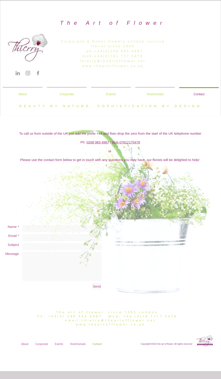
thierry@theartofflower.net (112, 61)
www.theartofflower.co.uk (113, 66)
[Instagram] (28, 73)
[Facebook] (38, 73)
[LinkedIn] (18, 73)
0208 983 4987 (97, 142)
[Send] (97, 286)
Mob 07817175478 (126, 142)
